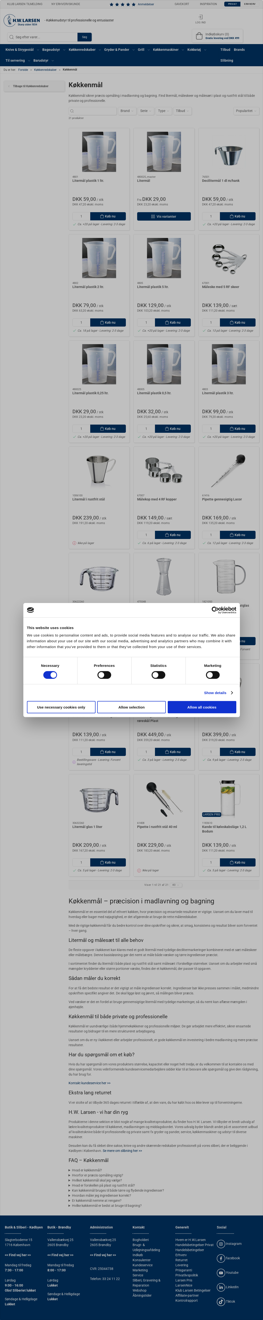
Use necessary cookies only (61, 707)
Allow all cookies (202, 707)
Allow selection (131, 707)
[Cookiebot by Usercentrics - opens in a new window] (215, 610)
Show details (215, 692)
